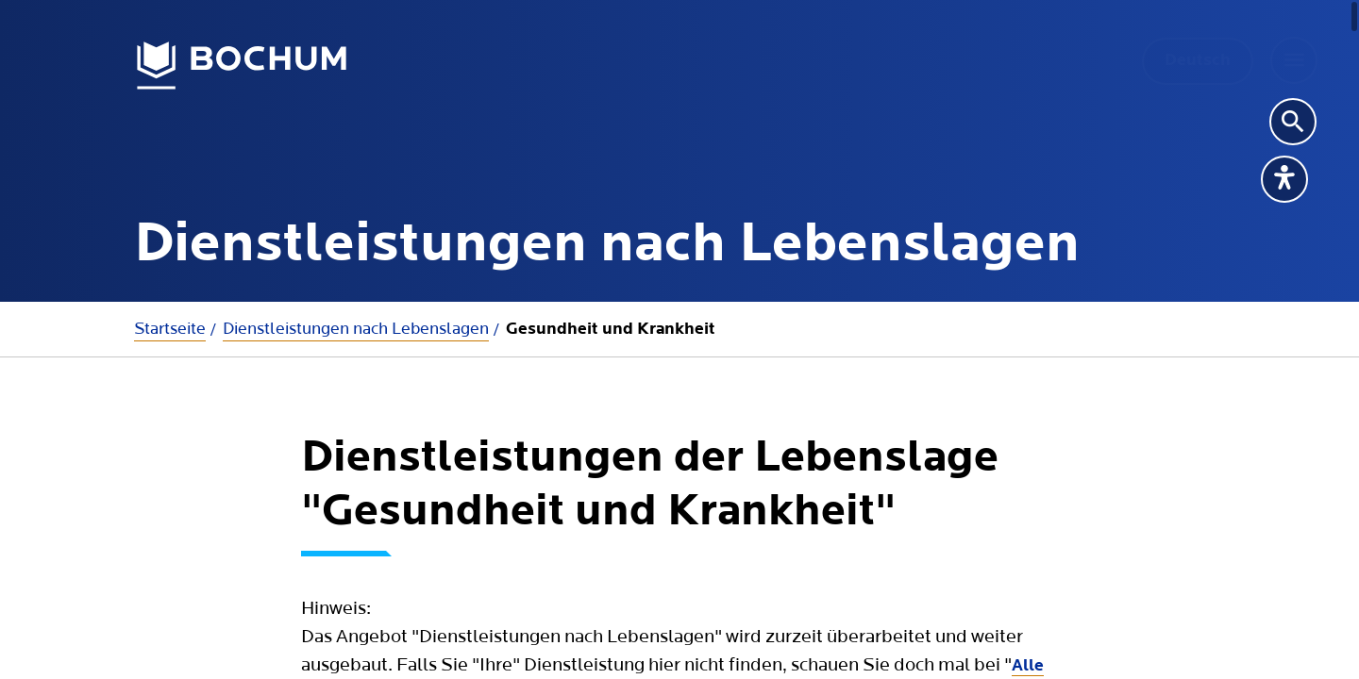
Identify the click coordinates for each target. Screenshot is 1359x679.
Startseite (170, 329)
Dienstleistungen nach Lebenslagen (356, 329)
